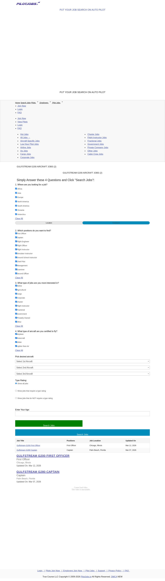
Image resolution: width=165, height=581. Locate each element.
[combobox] (82, 361)
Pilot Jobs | (91, 571)
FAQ (20, 113)
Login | (41, 571)
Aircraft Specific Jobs (30, 141)
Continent (116, 223)
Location (49, 223)
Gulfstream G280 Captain (27, 450)
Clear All (19, 218)
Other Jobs (93, 151)
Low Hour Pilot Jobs (29, 144)
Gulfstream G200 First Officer (28, 445)
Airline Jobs (25, 147)
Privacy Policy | (116, 571)
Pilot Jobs (58, 103)
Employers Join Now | (74, 571)
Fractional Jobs (95, 141)
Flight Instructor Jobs (97, 137)
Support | (103, 571)
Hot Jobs (24, 134)
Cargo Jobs (25, 154)
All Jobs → (25, 137)
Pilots (35, 103)
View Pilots (23, 122)
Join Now (22, 106)
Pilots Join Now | (54, 571)
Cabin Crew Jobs (95, 154)
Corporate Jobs (27, 157)
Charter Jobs (93, 134)
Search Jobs (26, 103)
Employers (46, 103)
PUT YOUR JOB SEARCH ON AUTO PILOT (82, 10)
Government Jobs (96, 144)
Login (20, 109)
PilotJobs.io (86, 577)
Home (17, 103)
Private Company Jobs (98, 147)
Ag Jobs (24, 151)
